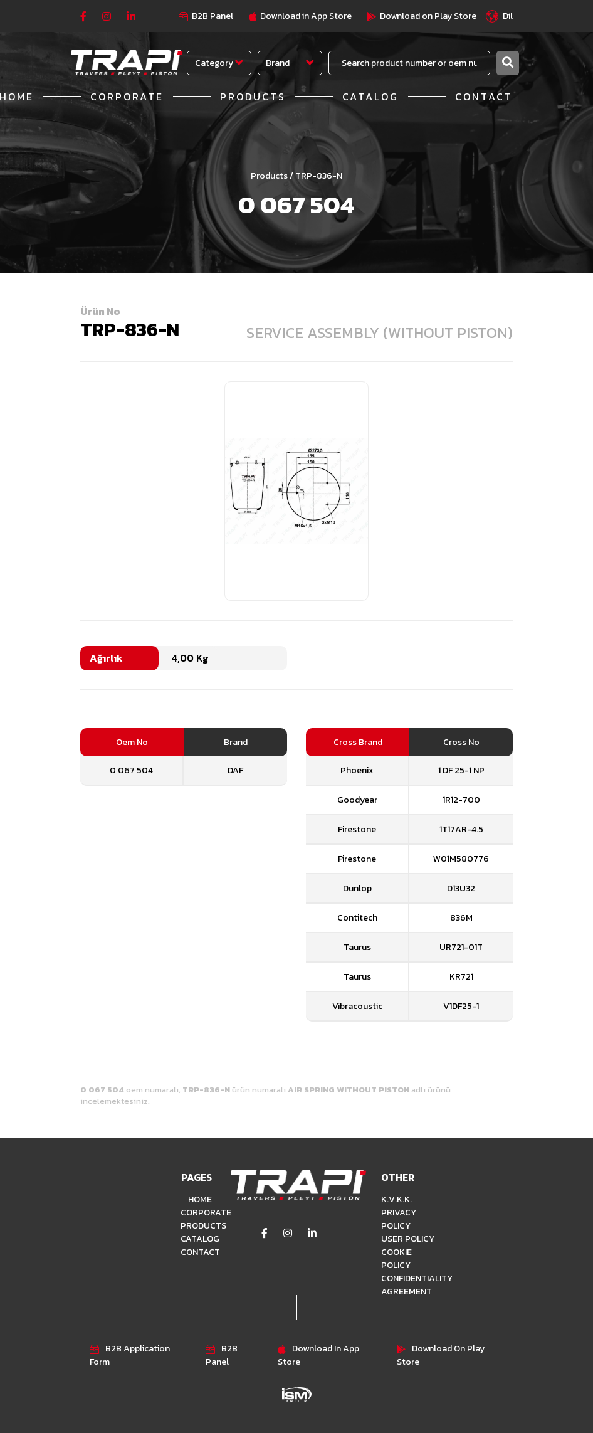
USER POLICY (407, 1238)
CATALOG (370, 96)
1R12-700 (461, 800)
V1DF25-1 (461, 1006)
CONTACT (484, 96)
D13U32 (461, 888)
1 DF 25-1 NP (461, 770)
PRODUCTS (253, 96)
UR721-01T (461, 947)
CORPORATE (127, 96)
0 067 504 (131, 770)
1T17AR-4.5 (461, 829)
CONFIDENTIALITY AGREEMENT (409, 1285)
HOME (200, 1199)
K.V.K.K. (396, 1199)
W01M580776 (461, 859)
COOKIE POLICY (396, 1258)
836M (461, 918)
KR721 (461, 977)
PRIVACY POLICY (398, 1219)
